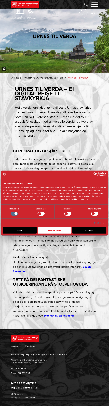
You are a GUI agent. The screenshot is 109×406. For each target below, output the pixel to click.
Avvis (19, 230)
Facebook (30, 346)
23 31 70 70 (20, 368)
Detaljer (97, 223)
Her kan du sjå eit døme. (59, 315)
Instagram (15, 346)
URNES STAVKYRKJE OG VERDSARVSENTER (37, 77)
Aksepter (89, 230)
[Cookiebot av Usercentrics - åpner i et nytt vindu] (95, 174)
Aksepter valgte (54, 230)
